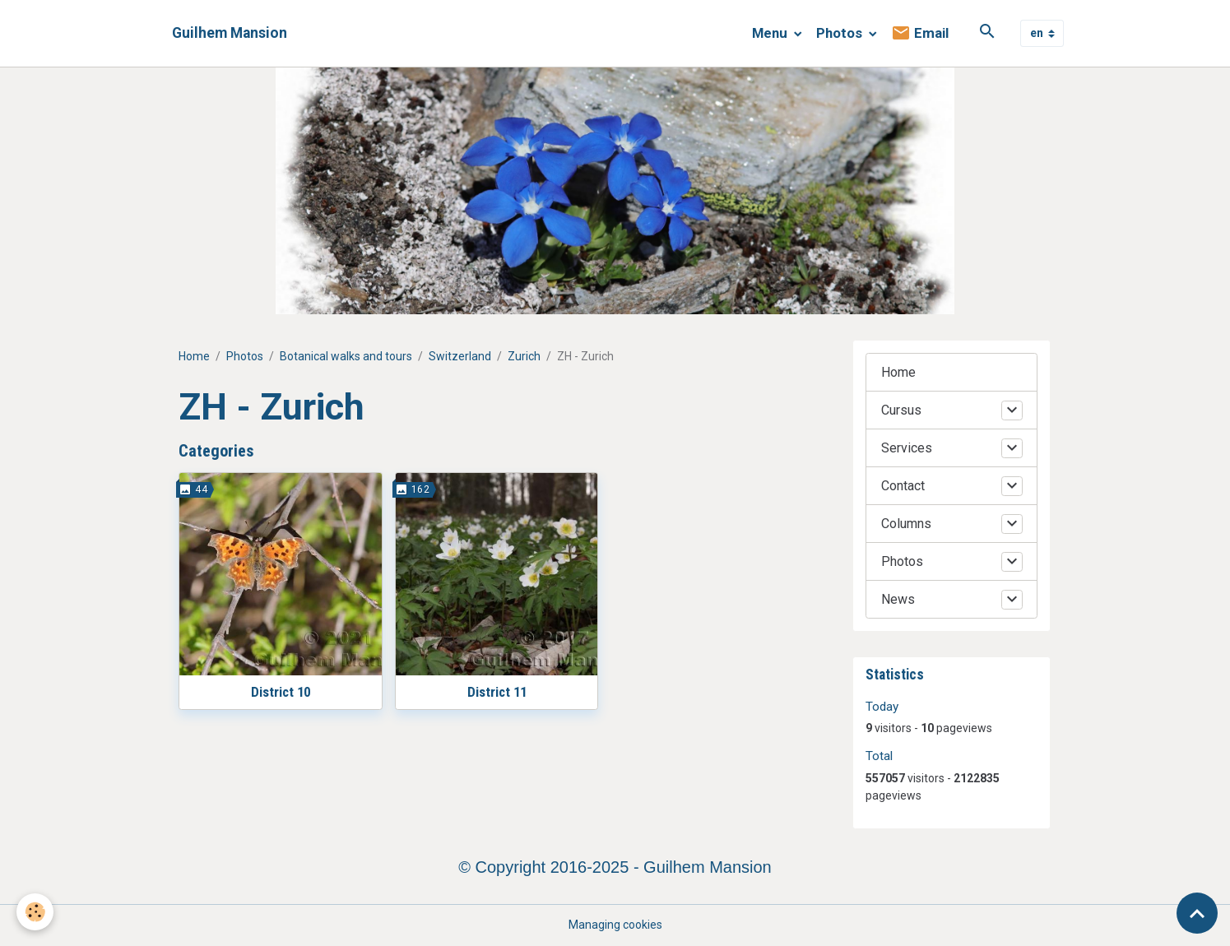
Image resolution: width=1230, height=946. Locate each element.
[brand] (229, 33)
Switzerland (460, 356)
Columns (906, 523)
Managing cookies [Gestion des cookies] (615, 924)
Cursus (901, 410)
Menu (771, 33)
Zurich (524, 356)
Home (194, 356)
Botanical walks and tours (346, 356)
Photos (841, 33)
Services (906, 448)
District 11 (497, 692)
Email (920, 33)
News (898, 599)
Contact (903, 486)
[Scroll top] (1197, 913)
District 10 (280, 692)
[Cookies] (34, 911)
